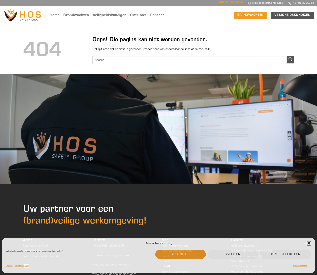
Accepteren (181, 254)
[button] (309, 243)
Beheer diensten (300, 266)
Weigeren (233, 254)
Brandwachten (76, 15)
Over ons (138, 15)
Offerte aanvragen (231, 2)
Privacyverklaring (22, 266)
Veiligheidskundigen (110, 15)
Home (55, 15)
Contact (157, 15)
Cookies (9, 266)
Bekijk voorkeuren (285, 254)
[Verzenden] (290, 59)
